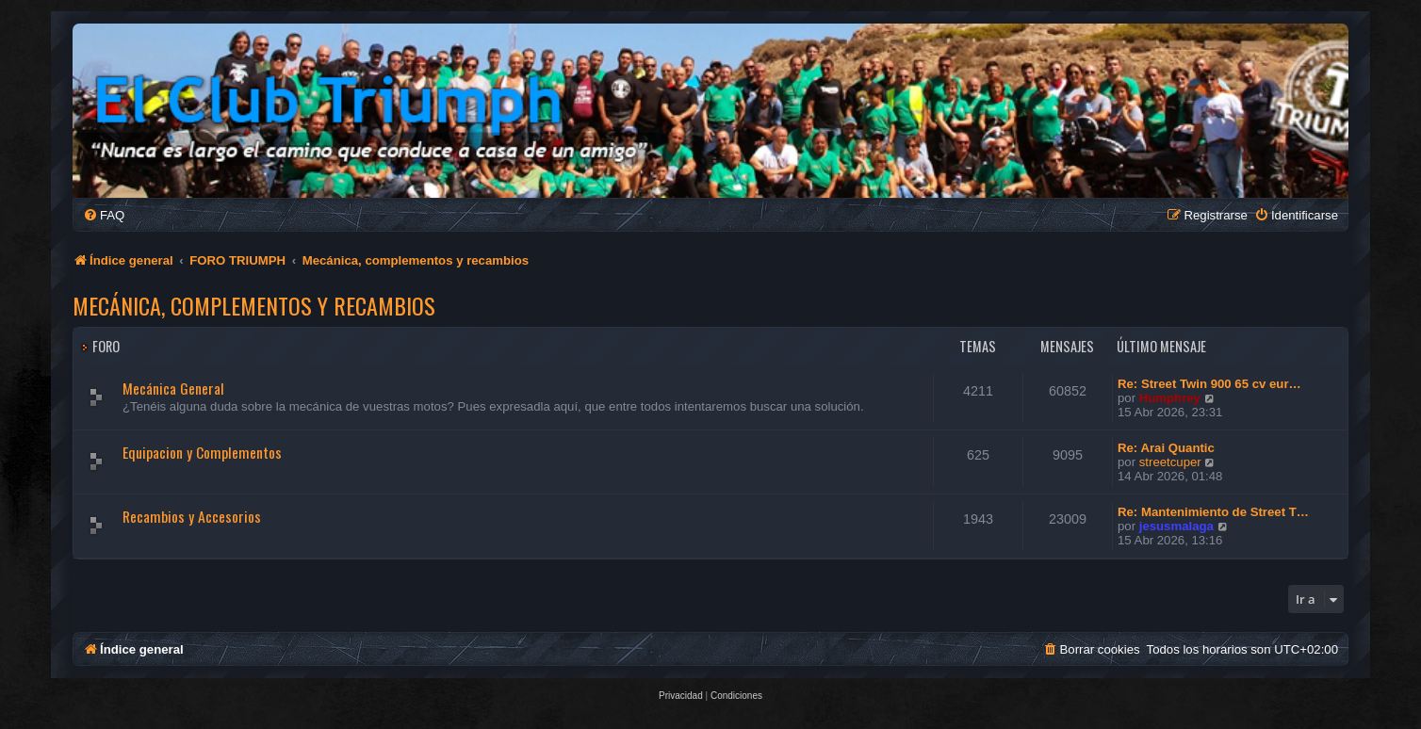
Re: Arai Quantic (1166, 448)
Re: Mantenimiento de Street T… (1213, 512)
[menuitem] (103, 215)
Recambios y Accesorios (191, 516)
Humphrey (1169, 398)
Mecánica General (173, 388)
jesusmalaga (1176, 526)
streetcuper (1170, 462)
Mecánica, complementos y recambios (254, 305)
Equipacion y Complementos (202, 452)
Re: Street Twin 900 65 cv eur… (1209, 384)
